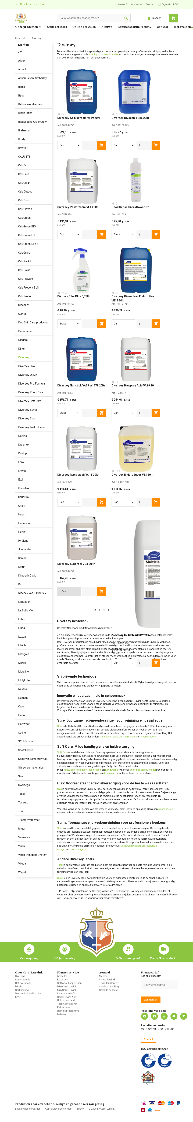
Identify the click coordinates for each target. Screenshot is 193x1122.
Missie (18, 986)
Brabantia (24, 130)
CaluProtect (25, 296)
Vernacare (24, 837)
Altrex (21, 60)
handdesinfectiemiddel (88, 769)
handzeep (69, 769)
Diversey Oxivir (27, 375)
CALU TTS (24, 156)
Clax (59, 789)
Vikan (21, 846)
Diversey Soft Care (29, 401)
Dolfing (22, 436)
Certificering (22, 990)
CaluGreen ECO (27, 235)
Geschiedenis (22, 979)
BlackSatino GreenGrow (32, 121)
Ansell (22, 69)
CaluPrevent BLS (28, 287)
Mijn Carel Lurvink (66, 986)
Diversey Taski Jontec (31, 427)
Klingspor (24, 601)
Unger (21, 828)
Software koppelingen (69, 983)
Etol (20, 479)
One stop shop (29, 958)
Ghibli (21, 505)
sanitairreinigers (128, 736)
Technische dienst (67, 1003)
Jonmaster (24, 549)
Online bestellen (84, 26)
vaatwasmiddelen (131, 845)
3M (20, 52)
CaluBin (22, 165)
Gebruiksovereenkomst (58, 1108)
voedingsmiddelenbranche (104, 54)
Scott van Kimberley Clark (33, 759)
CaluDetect (25, 191)
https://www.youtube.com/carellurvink (173, 1016)
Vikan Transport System (32, 855)
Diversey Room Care (30, 392)
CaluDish (23, 200)
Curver (22, 313)
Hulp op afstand (66, 1000)
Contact (162, 26)
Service (149, 4)
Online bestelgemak (128, 958)
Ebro (21, 462)
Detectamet (25, 331)
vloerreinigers (148, 736)
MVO (18, 997)
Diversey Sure (26, 418)
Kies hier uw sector (32, 4)
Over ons (20, 976)
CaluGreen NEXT (28, 244)
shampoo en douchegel (143, 769)
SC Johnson (25, 741)
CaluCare (23, 174)
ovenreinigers (78, 849)
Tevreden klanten (108, 983)
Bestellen (62, 976)
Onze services (57, 26)
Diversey (23, 357)
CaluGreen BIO (27, 226)
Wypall (22, 872)
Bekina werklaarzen (30, 104)
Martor (22, 663)
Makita (22, 645)
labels (123, 710)
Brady (21, 139)
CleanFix (23, 305)
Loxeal (22, 636)
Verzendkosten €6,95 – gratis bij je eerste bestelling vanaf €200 (164, 958)
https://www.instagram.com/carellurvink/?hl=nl (164, 1016)
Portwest (24, 724)
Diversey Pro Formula (31, 383)
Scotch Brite (25, 750)
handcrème (111, 769)
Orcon (21, 706)
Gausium (23, 497)
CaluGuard (24, 252)
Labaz (22, 619)
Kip (20, 584)
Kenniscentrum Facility (134, 26)
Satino (22, 732)
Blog (183, 1016)
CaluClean (24, 182)
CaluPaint (24, 270)
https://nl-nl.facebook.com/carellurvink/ (154, 1016)
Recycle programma (68, 1010)
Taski (21, 793)
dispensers (109, 773)
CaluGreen (24, 217)
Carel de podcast (108, 990)
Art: (65, 125)
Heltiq (22, 532)
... (126, 609)
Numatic (23, 697)
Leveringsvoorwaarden (28, 1108)
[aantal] (90, 145)
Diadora (23, 340)
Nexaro (22, 689)
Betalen (61, 1014)
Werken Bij (123, 4)
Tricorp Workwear (29, 820)
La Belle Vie (25, 610)
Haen (21, 514)
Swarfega (24, 785)
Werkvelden (182, 26)
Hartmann (24, 523)
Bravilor (22, 148)
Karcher (22, 558)
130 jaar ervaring (64, 958)
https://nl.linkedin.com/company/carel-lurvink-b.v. (144, 1016)
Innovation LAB (107, 979)
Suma (60, 828)
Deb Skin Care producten (33, 322)
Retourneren (64, 1007)
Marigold (23, 654)
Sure (59, 726)
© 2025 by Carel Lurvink (101, 1108)
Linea (21, 628)
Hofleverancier (23, 983)
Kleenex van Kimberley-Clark (35, 593)
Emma (22, 471)
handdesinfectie (109, 736)
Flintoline (23, 488)
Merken (103, 976)
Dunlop (22, 453)
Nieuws (106, 26)
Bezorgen (62, 979)
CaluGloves (25, 209)
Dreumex (23, 444)
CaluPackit (24, 261)
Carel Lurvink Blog (109, 986)
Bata (21, 95)
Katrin (21, 567)
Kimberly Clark (27, 575)
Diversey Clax (26, 366)
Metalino (23, 671)
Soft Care (62, 752)
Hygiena (23, 540)
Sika (20, 776)
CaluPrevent (25, 278)
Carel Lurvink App (66, 997)
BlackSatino (25, 113)
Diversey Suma (27, 409)
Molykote (24, 680)
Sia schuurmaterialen (31, 767)
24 (131, 609)
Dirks (21, 348)
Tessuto (23, 802)
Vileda (22, 863)
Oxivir (60, 878)
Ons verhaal (137, 4)
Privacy (80, 1108)
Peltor (22, 715)
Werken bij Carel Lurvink (28, 993)
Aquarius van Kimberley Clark (35, 78)
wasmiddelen (165, 809)
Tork (20, 811)
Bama (21, 86)
